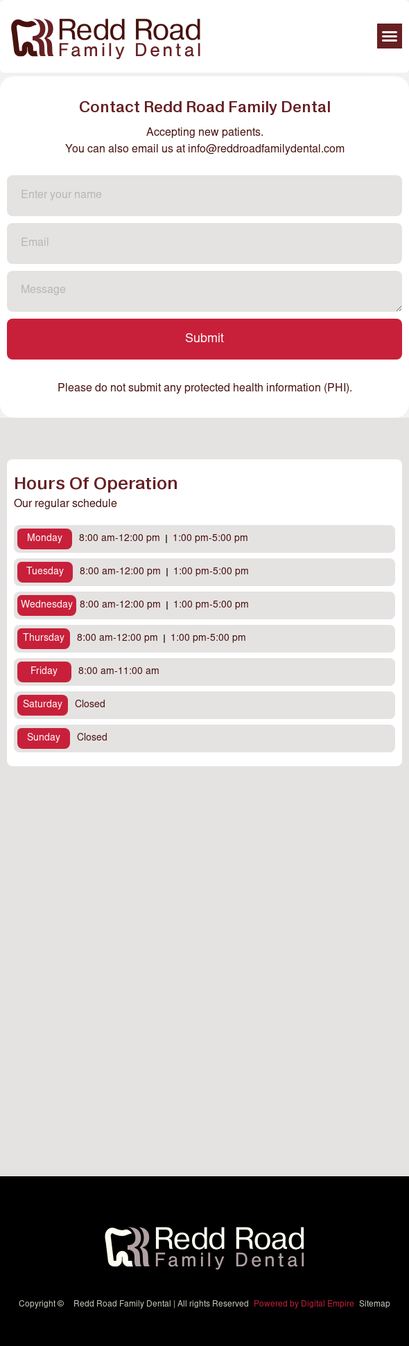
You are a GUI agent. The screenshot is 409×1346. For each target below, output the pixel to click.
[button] (389, 36)
